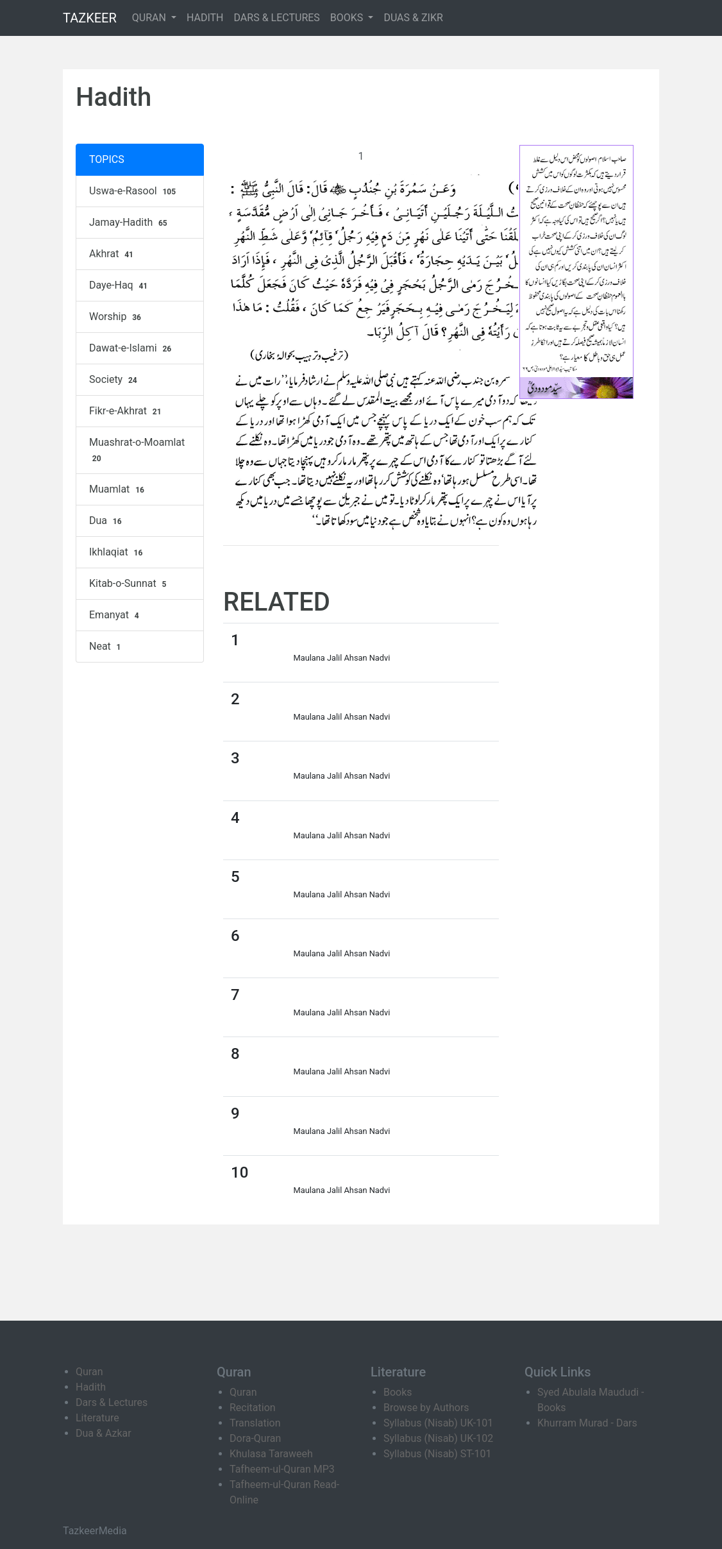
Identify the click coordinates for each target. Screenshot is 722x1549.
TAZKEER (90, 18)
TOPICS (106, 159)
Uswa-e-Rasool (134, 191)
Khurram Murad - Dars (587, 1423)
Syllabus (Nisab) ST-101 (437, 1454)
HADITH (205, 18)
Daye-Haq (120, 285)
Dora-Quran (255, 1438)
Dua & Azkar (103, 1433)
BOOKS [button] (348, 18)
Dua (106, 520)
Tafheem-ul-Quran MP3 (282, 1469)
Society (114, 379)
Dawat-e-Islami (131, 348)
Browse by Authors (426, 1407)
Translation (255, 1423)
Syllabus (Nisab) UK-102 (438, 1438)
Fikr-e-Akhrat (126, 411)
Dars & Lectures (111, 1402)
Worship (116, 316)
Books (397, 1392)
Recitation (253, 1407)
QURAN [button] (150, 18)
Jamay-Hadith (130, 222)
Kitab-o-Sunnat (129, 583)
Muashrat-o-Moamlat (137, 450)
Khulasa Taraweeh (271, 1454)
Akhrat (113, 254)
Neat (106, 646)
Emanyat (115, 615)
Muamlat (118, 489)
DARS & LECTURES (277, 18)
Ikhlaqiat (117, 552)
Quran (89, 1372)
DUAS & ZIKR (412, 18)
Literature (97, 1418)
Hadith (91, 1387)
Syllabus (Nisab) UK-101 (438, 1423)
